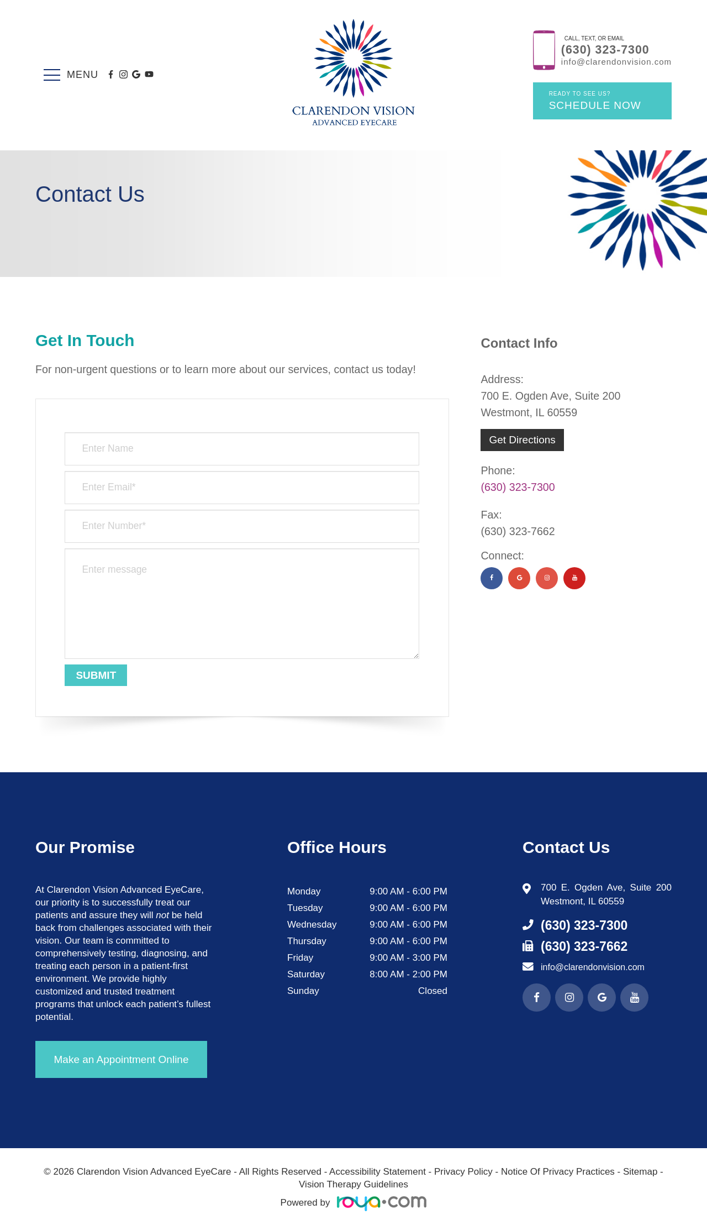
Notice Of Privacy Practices (558, 1171)
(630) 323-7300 (605, 50)
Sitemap (640, 1171)
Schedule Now (595, 101)
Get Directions (522, 440)
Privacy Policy (463, 1171)
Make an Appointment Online (121, 1059)
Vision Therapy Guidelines (353, 1184)
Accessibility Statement (377, 1171)
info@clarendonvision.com (616, 61)
